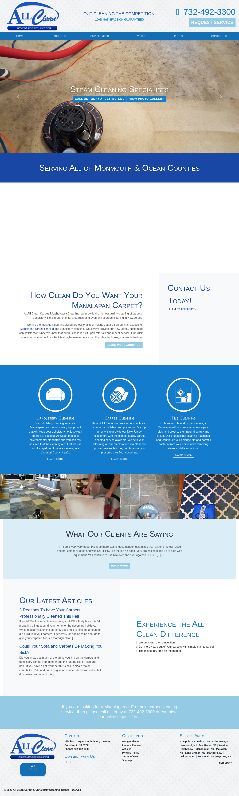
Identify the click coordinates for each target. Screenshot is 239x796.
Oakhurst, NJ (187, 756)
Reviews (139, 36)
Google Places (130, 741)
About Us (59, 36)
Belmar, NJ (203, 741)
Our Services (99, 36)
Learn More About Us (123, 345)
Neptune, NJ (223, 756)
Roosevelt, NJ (205, 756)
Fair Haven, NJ (207, 745)
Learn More (55, 459)
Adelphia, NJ (187, 741)
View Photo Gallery (146, 98)
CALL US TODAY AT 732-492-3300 (99, 98)
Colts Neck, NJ (221, 741)
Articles (126, 749)
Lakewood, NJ (188, 745)
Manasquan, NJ (205, 749)
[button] (18, 96)
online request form (122, 716)
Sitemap (127, 760)
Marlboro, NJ (214, 752)
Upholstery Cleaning (55, 418)
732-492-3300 (209, 12)
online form (188, 308)
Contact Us (219, 36)
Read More (119, 565)
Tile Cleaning (183, 418)
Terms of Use (130, 756)
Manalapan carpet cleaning (37, 328)
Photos (179, 36)
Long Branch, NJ (195, 752)
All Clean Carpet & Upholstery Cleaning (36, 790)
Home (19, 36)
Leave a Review (131, 745)
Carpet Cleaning (119, 418)
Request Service (212, 22)
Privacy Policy (130, 752)
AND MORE (225, 763)
